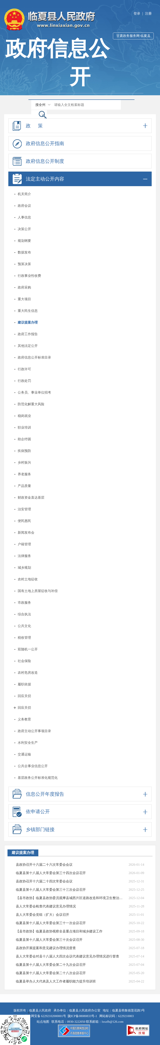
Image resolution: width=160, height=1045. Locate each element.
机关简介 (24, 194)
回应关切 (24, 696)
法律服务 (24, 556)
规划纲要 (24, 240)
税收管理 (24, 637)
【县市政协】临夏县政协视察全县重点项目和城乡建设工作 (59, 931)
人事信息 (24, 217)
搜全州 (40, 105)
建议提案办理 (28, 322)
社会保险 (24, 661)
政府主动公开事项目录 (34, 731)
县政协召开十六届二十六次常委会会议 (44, 864)
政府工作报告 (28, 334)
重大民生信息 (28, 310)
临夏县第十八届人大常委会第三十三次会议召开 (51, 889)
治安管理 (24, 509)
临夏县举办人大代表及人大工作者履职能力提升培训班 (56, 981)
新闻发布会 (26, 532)
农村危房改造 (28, 672)
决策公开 (24, 229)
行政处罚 (24, 381)
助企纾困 (24, 439)
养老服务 (24, 474)
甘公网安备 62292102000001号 (45, 1016)
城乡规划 (24, 567)
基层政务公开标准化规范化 (38, 777)
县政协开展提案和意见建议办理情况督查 (46, 948)
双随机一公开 (28, 649)
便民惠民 (24, 521)
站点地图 (44, 1021)
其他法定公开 (28, 345)
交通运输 (24, 754)
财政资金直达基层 (31, 497)
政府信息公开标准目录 (34, 357)
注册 (148, 13)
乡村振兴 (24, 462)
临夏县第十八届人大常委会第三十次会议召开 (49, 939)
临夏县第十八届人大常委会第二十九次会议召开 (51, 964)
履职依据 (24, 684)
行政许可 (24, 369)
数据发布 (24, 252)
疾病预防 (24, 451)
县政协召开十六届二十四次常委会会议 (44, 881)
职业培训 (24, 427)
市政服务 (24, 602)
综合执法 (24, 614)
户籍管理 (24, 544)
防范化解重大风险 (31, 404)
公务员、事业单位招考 (34, 392)
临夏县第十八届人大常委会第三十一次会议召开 (51, 923)
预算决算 (24, 264)
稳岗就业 (24, 416)
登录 (137, 13)
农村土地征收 (28, 579)
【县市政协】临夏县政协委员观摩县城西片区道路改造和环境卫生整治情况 (70, 898)
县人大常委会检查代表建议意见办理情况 (46, 906)
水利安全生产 (28, 742)
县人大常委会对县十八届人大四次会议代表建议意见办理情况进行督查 (67, 956)
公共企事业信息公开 (33, 766)
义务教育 (24, 719)
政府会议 (24, 205)
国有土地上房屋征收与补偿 (38, 591)
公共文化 (24, 626)
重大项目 (24, 299)
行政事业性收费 (29, 275)
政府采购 (24, 287)
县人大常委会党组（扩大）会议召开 (42, 914)
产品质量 (24, 486)
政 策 (80, 125)
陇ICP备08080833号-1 (82, 1016)
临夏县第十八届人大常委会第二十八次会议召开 (51, 973)
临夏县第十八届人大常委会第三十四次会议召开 (51, 873)
